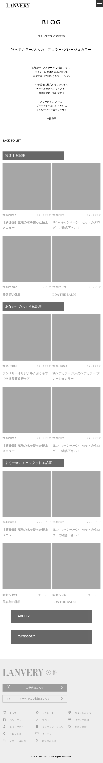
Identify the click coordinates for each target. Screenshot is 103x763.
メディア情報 (78, 720)
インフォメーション (49, 727)
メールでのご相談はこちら (35, 698)
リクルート (44, 713)
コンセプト (12, 720)
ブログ (42, 720)
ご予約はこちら (35, 688)
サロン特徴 (77, 727)
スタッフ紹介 (13, 727)
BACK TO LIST (12, 141)
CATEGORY (48, 639)
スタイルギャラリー (82, 713)
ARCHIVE (48, 619)
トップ (10, 713)
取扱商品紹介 (45, 741)
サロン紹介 (12, 734)
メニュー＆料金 (14, 741)
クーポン (43, 734)
